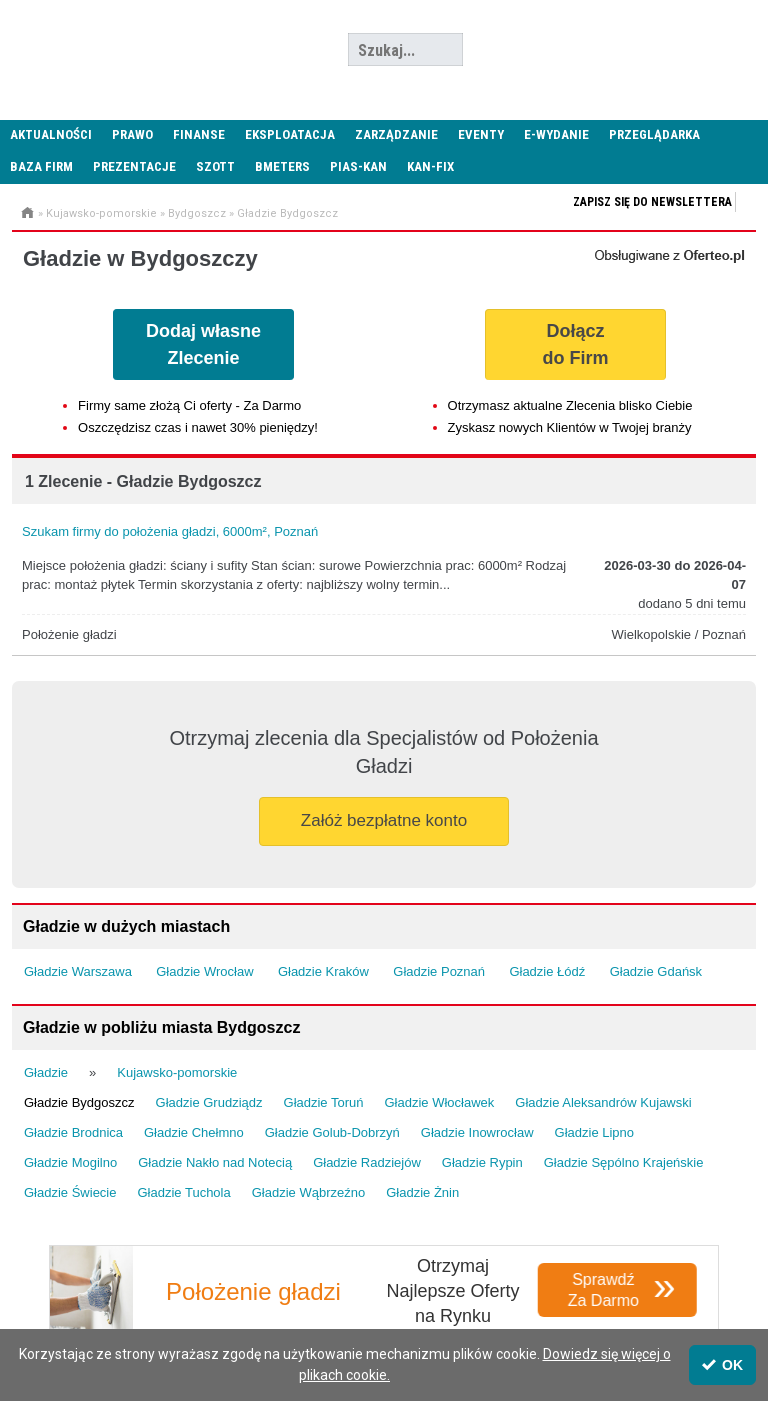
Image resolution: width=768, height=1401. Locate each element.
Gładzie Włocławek (440, 1102)
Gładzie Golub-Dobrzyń (332, 1132)
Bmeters (282, 166)
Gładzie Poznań (439, 971)
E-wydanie (556, 134)
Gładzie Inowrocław (477, 1132)
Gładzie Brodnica (73, 1132)
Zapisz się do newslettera (652, 202)
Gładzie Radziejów (367, 1162)
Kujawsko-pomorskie (101, 213)
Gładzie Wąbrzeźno (308, 1192)
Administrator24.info (150, 50)
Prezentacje (134, 166)
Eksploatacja (290, 134)
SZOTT (215, 166)
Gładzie (46, 1072)
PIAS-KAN (358, 166)
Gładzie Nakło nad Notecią (215, 1162)
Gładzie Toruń (324, 1102)
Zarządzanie (396, 134)
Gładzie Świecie (70, 1192)
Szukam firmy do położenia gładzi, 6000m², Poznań (170, 531)
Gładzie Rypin (482, 1162)
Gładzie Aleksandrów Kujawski (603, 1102)
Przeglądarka (654, 134)
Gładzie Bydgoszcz (287, 213)
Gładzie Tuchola (184, 1192)
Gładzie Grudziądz (209, 1102)
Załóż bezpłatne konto (384, 820)
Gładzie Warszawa (78, 971)
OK (722, 1365)
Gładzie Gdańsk (656, 971)
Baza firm (41, 166)
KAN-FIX (430, 166)
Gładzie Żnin (422, 1192)
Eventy (481, 134)
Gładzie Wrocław (204, 971)
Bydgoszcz (197, 213)
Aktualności (51, 134)
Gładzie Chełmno (194, 1132)
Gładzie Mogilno (70, 1162)
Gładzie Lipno (595, 1132)
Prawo (132, 134)
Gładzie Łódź (547, 971)
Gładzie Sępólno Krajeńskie (624, 1162)
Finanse (199, 134)
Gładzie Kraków (323, 971)
